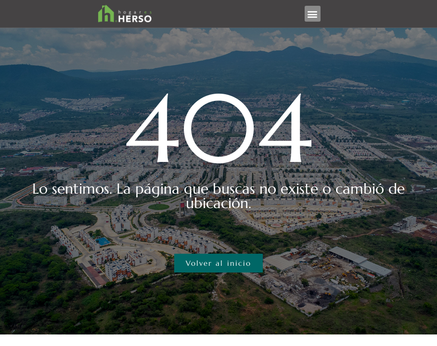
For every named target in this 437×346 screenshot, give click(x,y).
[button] (313, 14)
